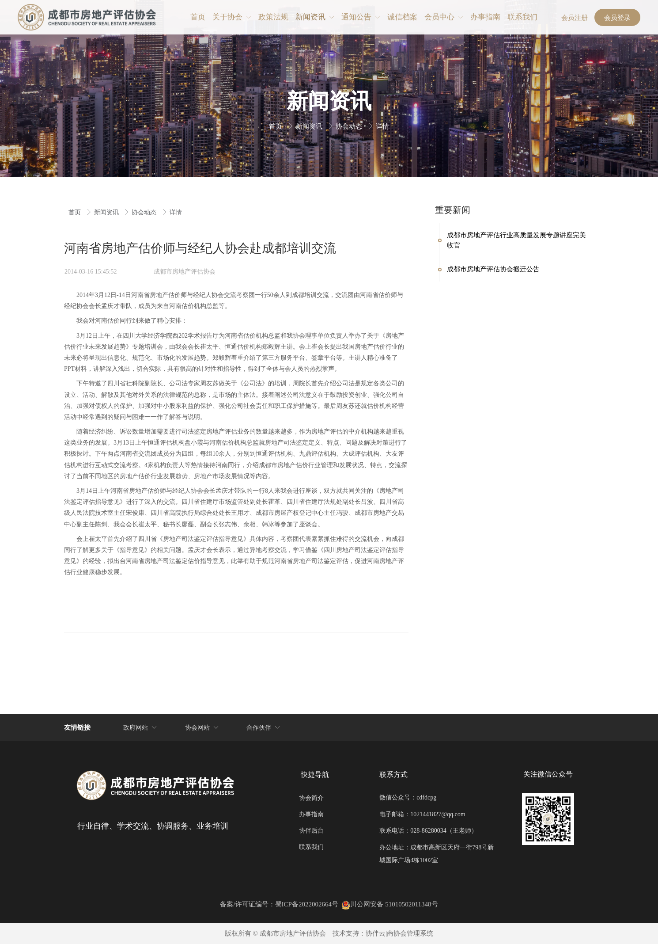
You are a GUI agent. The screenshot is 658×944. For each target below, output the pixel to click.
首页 (276, 126)
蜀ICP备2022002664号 (306, 904)
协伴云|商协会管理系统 (399, 933)
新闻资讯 (310, 126)
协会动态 (350, 126)
